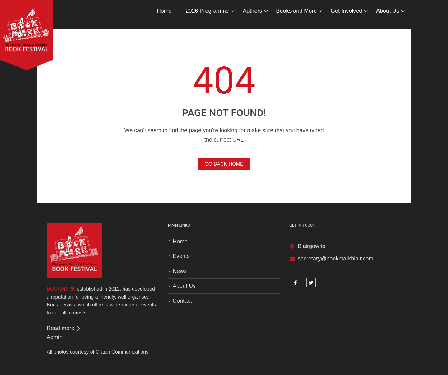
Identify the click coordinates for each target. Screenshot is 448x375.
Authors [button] (252, 11)
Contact (182, 301)
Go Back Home (223, 164)
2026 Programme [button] (207, 11)
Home (164, 11)
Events (181, 256)
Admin (55, 337)
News (180, 271)
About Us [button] (387, 11)
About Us (184, 286)
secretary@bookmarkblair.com (335, 258)
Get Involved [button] (346, 11)
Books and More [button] (296, 11)
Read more (64, 328)
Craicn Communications (122, 352)
